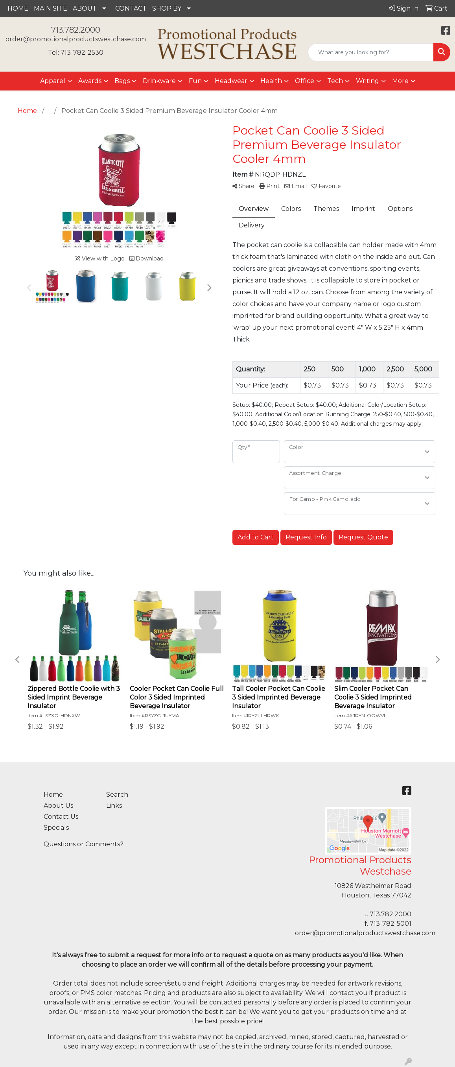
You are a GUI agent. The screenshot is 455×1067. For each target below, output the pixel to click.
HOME (17, 8)
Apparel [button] (52, 81)
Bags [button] (122, 81)
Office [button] (304, 81)
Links (114, 805)
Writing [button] (367, 81)
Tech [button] (335, 81)
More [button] (400, 81)
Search (117, 794)
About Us (58, 805)
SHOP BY (166, 8)
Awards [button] (89, 81)
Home (53, 794)
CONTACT (131, 8)
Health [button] (271, 81)
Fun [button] (195, 81)
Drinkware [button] (159, 81)
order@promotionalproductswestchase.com (76, 39)
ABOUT (85, 8)
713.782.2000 (75, 30)
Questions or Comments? (83, 844)
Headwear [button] (231, 81)
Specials (56, 827)
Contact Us (61, 816)
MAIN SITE (50, 8)
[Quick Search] (371, 52)
